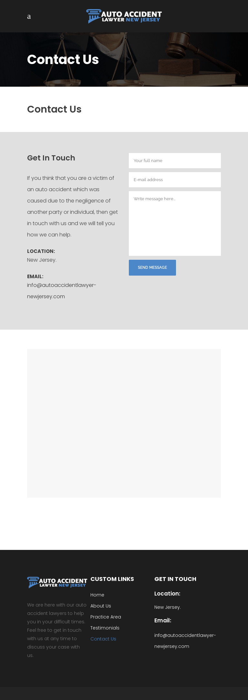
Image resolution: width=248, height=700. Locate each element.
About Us (100, 606)
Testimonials (104, 628)
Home (97, 595)
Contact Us (103, 639)
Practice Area (105, 617)
